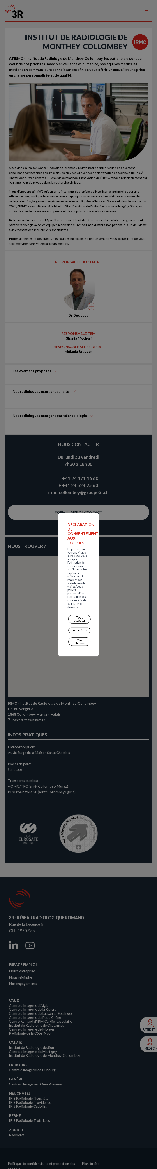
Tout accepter (79, 586)
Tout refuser (79, 595)
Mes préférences (79, 605)
